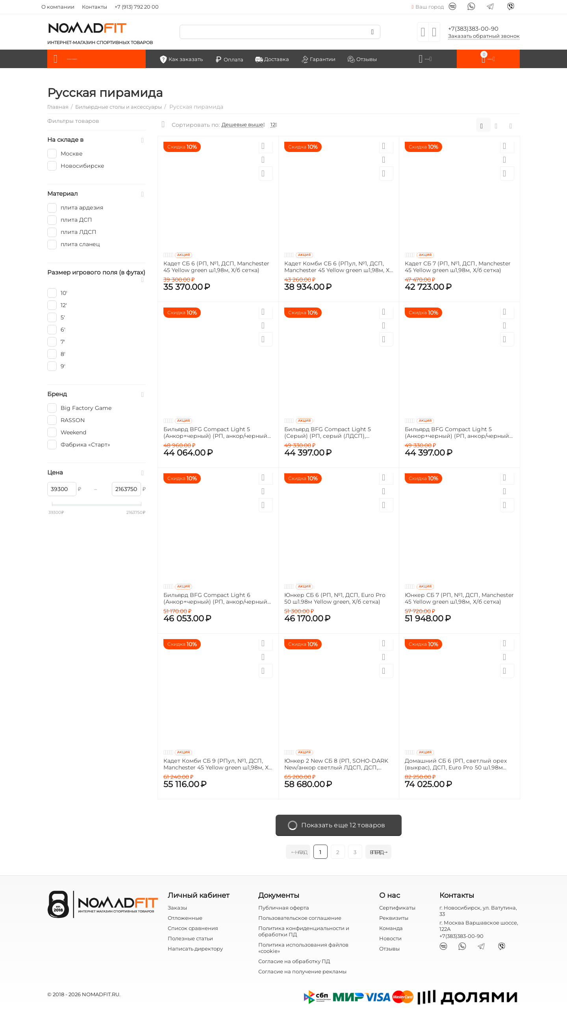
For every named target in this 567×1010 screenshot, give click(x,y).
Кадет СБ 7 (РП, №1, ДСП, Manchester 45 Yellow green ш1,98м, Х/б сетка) (457, 266)
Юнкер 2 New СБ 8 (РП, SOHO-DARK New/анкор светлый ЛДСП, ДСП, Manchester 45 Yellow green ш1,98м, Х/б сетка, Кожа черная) (337, 763)
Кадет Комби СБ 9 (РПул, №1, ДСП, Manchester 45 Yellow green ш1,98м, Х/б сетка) (217, 763)
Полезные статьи (190, 937)
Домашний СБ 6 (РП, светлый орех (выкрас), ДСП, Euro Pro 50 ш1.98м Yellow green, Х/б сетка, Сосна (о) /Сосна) (455, 763)
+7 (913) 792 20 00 (137, 7)
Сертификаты (397, 906)
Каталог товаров (97, 58)
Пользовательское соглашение (299, 917)
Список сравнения (193, 927)
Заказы (177, 906)
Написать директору (195, 948)
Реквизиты (393, 917)
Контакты (94, 7)
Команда (391, 927)
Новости (390, 937)
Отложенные (185, 917)
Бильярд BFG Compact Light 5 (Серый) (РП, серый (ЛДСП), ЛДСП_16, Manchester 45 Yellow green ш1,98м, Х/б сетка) (337, 432)
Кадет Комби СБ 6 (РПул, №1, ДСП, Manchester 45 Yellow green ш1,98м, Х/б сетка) (337, 266)
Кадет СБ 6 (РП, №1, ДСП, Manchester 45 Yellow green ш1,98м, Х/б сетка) (216, 266)
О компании (57, 7)
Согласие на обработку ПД (294, 960)
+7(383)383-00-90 (479, 28)
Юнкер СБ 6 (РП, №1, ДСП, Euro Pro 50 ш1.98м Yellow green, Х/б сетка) (334, 597)
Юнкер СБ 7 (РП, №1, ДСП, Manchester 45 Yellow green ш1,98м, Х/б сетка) (459, 597)
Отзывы (389, 948)
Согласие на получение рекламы (302, 970)
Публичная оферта (283, 906)
